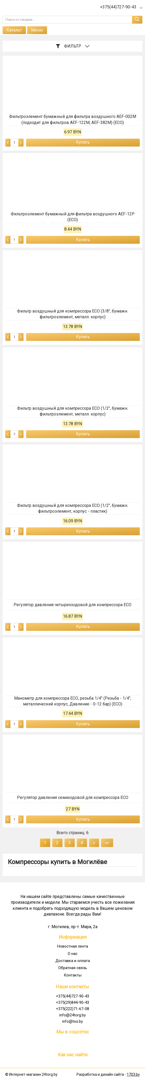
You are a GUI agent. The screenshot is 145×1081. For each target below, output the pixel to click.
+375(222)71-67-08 (72, 1008)
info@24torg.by (72, 1015)
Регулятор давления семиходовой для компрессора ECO (72, 797)
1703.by (133, 1074)
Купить (83, 142)
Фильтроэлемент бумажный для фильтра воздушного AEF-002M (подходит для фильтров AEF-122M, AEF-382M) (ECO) (72, 119)
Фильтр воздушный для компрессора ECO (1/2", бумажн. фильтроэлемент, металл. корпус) (72, 411)
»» (107, 842)
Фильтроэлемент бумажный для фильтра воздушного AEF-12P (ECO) (73, 216)
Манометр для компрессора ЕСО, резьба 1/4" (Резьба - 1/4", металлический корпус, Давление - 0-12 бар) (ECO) (72, 701)
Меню (37, 30)
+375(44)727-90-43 (72, 996)
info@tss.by (72, 1021)
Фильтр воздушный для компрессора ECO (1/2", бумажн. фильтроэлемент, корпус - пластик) (72, 508)
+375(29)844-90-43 (72, 1002)
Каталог (14, 30)
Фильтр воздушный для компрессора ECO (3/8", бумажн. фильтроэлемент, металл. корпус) (72, 314)
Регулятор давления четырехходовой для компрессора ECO (72, 604)
